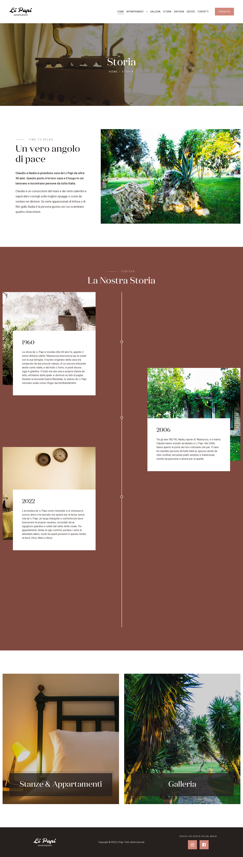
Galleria (155, 11)
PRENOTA (224, 11)
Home (120, 11)
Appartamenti (135, 11)
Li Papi (120, 842)
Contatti (202, 11)
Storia (167, 11)
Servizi (191, 11)
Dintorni (179, 11)
